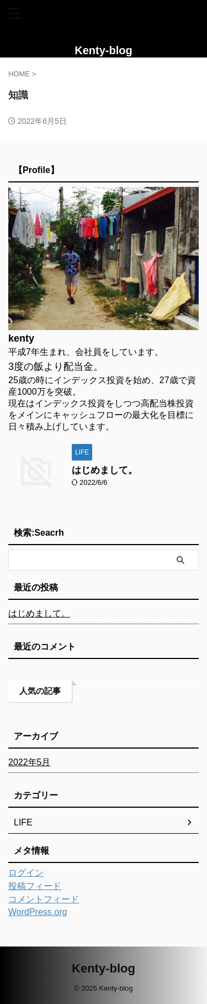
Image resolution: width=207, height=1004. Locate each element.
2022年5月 (29, 762)
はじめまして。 (104, 470)
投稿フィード (34, 886)
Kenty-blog (103, 50)
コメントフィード (43, 899)
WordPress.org (37, 912)
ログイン (26, 872)
